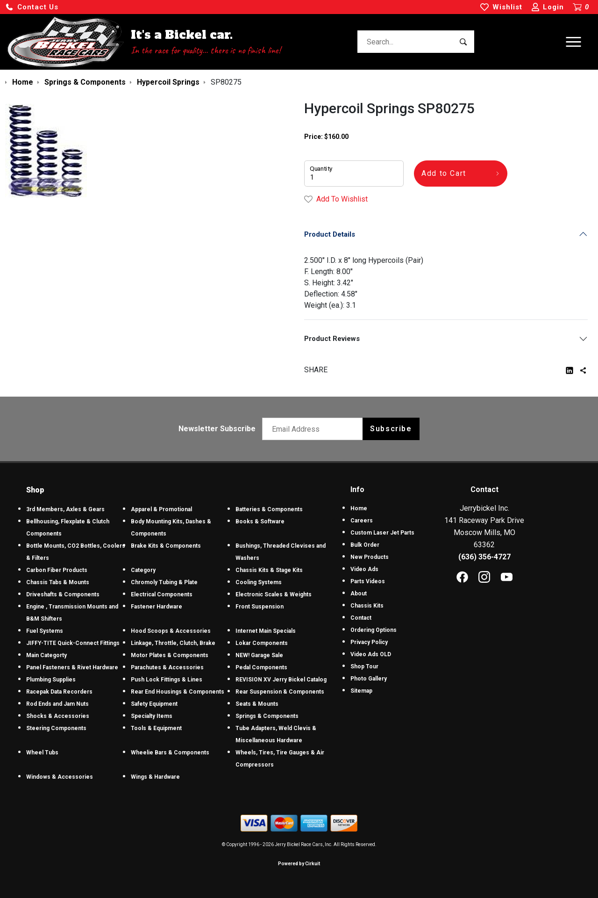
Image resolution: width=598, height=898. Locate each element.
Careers (361, 520)
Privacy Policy (369, 642)
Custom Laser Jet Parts (382, 532)
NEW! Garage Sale (259, 655)
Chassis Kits (367, 605)
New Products (369, 557)
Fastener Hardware (156, 606)
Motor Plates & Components (169, 655)
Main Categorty (46, 655)
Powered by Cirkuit (299, 863)
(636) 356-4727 (484, 556)
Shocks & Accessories (57, 716)
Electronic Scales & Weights (273, 594)
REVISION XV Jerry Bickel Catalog (281, 679)
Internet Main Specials (265, 631)
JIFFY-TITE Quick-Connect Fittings (73, 643)
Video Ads (364, 569)
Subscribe (391, 428)
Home (358, 508)
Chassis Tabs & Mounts (57, 582)
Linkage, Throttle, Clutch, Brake (173, 643)
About (358, 593)
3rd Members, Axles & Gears (65, 509)
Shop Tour (364, 666)
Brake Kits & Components (166, 546)
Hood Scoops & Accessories (171, 631)
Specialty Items (151, 716)
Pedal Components (261, 667)
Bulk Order (364, 545)
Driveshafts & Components (63, 594)
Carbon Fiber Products (56, 570)
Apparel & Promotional (161, 509)
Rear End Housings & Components (177, 691)
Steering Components (56, 728)
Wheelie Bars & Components (170, 752)
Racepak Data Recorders (59, 691)
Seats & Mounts (256, 704)
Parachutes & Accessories (167, 667)
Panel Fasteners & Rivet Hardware (72, 667)
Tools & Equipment (156, 728)
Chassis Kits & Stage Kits (269, 570)
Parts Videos (367, 581)
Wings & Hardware (155, 777)
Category (143, 570)
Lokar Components (261, 643)
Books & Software (260, 521)
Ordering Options (373, 630)
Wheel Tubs (42, 752)
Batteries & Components (269, 509)
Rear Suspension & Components (279, 691)
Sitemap (361, 691)
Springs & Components (267, 716)
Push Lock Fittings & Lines (166, 679)
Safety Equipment (154, 704)
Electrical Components (161, 594)
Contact (360, 618)
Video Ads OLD (370, 654)
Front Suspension (259, 606)
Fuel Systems (44, 631)
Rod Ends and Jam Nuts (57, 704)
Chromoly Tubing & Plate (164, 582)
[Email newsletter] (314, 429)
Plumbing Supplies (51, 679)
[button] (31, 7)
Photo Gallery (368, 678)
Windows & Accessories (59, 777)
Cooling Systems (258, 582)
